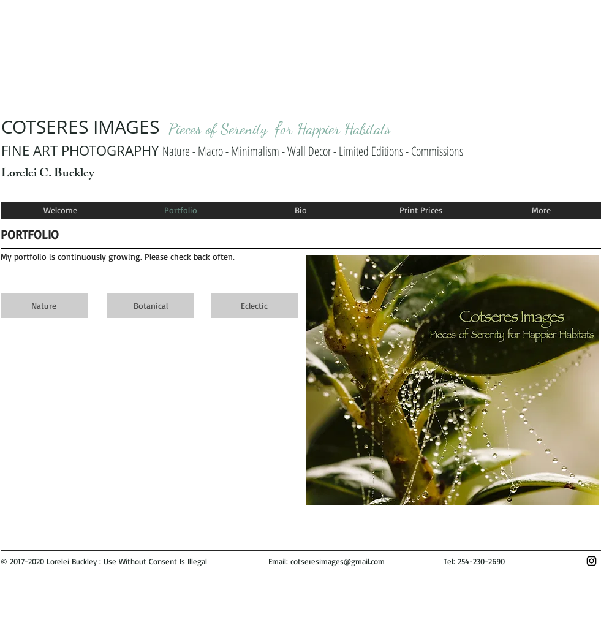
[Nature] (44, 305)
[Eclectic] (254, 305)
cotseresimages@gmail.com (337, 561)
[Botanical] (150, 305)
